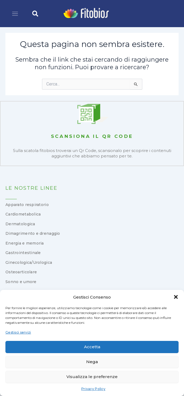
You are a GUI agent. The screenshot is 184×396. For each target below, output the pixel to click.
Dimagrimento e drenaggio (32, 233)
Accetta (92, 346)
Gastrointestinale (23, 252)
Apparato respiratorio (27, 204)
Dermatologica (20, 223)
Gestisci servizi (18, 332)
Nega (92, 361)
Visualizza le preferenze (92, 376)
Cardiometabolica (23, 214)
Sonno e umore (21, 281)
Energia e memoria (24, 243)
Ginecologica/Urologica (28, 262)
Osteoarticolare (21, 272)
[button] (176, 297)
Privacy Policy (93, 389)
